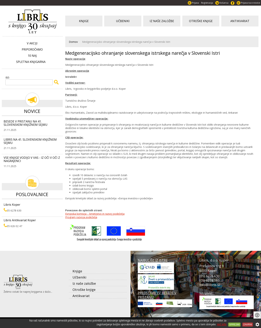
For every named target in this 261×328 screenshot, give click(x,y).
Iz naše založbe (84, 283)
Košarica (223, 2)
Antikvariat (81, 296)
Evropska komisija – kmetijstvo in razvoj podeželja (95, 213)
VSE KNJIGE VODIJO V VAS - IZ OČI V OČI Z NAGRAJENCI (32, 159)
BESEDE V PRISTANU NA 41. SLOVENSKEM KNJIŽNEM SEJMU (25, 123)
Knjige (77, 271)
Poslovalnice (32, 194)
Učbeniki (79, 277)
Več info (221, 324)
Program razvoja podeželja (81, 217)
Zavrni (247, 324)
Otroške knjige (84, 289)
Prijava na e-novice (250, 2)
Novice (32, 111)
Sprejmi (234, 324)
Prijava (195, 2)
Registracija (207, 2)
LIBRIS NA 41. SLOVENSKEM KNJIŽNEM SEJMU (30, 141)
